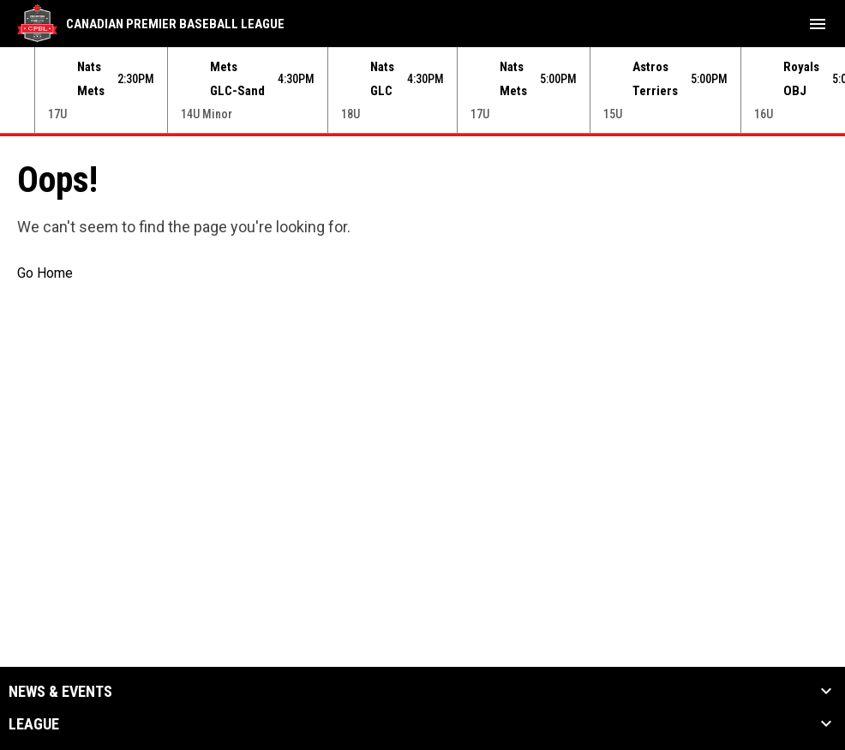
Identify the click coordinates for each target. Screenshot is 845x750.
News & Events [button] (60, 691)
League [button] (34, 724)
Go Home (45, 273)
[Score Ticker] (422, 90)
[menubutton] (817, 24)
